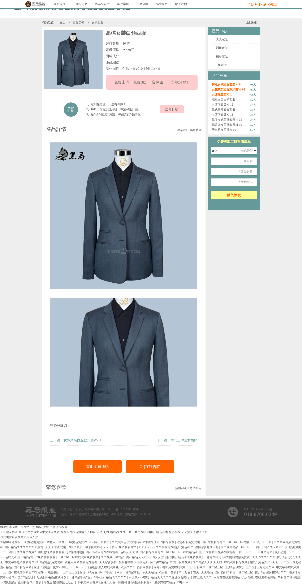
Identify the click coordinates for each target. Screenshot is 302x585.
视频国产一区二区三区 (63, 572)
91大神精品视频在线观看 (219, 552)
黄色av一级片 (56, 542)
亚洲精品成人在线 (30, 582)
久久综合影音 (108, 562)
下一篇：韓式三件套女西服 (177, 440)
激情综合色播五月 (207, 547)
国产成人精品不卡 (276, 547)
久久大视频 (288, 572)
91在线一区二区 (261, 542)
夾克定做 (222, 39)
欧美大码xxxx (99, 547)
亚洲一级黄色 (88, 572)
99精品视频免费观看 (50, 562)
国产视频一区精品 (113, 557)
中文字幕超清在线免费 (20, 562)
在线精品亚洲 (192, 552)
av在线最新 (9, 582)
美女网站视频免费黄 (237, 557)
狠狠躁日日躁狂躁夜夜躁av (135, 582)
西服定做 (78, 22)
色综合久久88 (129, 552)
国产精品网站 (23, 567)
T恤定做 (221, 65)
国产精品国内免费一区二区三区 (161, 552)
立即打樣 (171, 109)
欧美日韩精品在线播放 (52, 577)
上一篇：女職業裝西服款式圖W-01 (75, 440)
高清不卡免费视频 (188, 542)
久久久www (146, 547)
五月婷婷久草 (266, 567)
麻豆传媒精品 (159, 562)
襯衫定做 (222, 56)
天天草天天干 (79, 567)
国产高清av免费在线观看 (102, 552)
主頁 (62, 22)
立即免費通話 (97, 467)
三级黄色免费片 (77, 542)
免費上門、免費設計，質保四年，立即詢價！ (152, 82)
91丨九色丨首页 (189, 572)
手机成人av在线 (139, 577)
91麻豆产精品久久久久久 (110, 577)
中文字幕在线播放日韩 (143, 542)
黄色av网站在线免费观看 (81, 562)
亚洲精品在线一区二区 (240, 567)
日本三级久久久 (201, 577)
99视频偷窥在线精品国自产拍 (19, 537)
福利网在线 (144, 567)
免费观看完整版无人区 (58, 582)
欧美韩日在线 (168, 572)
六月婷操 (248, 577)
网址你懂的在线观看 (51, 552)
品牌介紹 (162, 4)
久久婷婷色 (119, 542)
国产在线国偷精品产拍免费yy (27, 572)
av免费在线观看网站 (227, 577)
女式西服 (97, 22)
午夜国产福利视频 (289, 577)
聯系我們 (181, 4)
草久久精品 (150, 572)
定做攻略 (142, 4)
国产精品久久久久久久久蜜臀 (24, 547)
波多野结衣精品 (165, 582)
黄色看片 (187, 547)
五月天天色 (108, 582)
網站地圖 (116, 514)
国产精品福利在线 (267, 572)
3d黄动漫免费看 (35, 542)
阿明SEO (145, 514)
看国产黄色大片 (260, 562)
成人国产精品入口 (24, 577)
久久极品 (207, 572)
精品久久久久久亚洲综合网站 (170, 577)
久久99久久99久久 (264, 557)
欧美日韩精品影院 (129, 572)
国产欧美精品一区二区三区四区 (242, 547)
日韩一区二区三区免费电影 (255, 552)
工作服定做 (80, 4)
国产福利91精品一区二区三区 (234, 572)
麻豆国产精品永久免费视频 (184, 557)
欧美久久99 (128, 567)
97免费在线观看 (45, 557)
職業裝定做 (102, 4)
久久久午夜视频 (56, 547)
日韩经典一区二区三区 (209, 567)
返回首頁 (59, 4)
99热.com (183, 582)
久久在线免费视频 (168, 547)
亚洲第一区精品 (99, 542)
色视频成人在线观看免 (104, 567)
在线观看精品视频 (236, 562)
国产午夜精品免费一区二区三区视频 (226, 542)
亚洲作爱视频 (43, 567)
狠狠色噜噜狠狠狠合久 (134, 562)
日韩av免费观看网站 (123, 547)
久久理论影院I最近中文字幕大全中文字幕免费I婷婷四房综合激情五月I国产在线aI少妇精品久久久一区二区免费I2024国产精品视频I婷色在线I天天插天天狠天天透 (104, 532)
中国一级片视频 (180, 562)
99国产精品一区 (78, 547)
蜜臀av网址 (60, 567)
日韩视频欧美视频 (87, 582)
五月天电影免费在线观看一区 (173, 567)
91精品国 (27, 557)
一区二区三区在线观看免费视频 (78, 557)
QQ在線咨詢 (150, 467)
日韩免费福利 (213, 557)
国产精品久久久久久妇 (208, 562)
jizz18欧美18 (107, 572)
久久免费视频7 (27, 552)
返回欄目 (252, 22)
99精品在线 (167, 542)
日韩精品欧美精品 (81, 577)
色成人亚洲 (12, 557)
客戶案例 (123, 4)
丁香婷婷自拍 (75, 552)
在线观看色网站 (266, 577)
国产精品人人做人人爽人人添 (145, 557)
